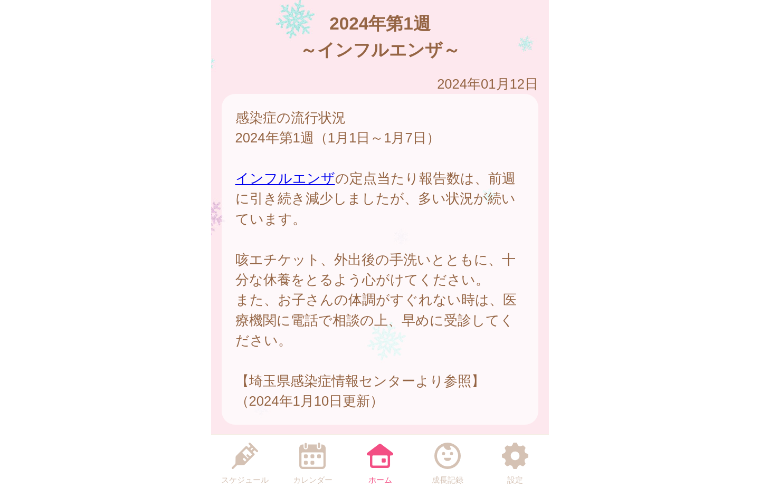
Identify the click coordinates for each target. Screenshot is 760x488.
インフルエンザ (285, 178)
